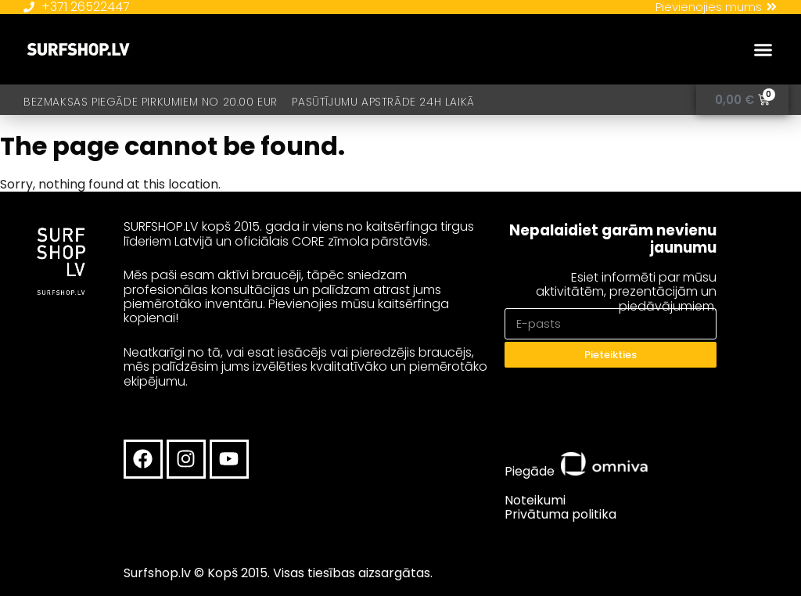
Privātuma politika (560, 514)
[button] (763, 50)
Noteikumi (535, 500)
